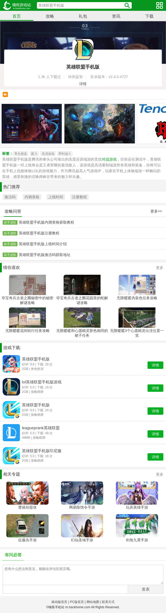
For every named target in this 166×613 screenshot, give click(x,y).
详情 (83, 84)
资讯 (116, 16)
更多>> (156, 211)
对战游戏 (109, 159)
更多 (159, 268)
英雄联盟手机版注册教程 (39, 233)
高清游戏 (48, 154)
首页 (16, 16)
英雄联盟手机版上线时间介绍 (43, 244)
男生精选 (20, 154)
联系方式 (108, 602)
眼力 (34, 154)
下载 (149, 16)
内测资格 (32, 197)
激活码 (10, 197)
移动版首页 (59, 602)
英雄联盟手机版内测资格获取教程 (46, 222)
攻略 (50, 16)
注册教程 (79, 197)
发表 (146, 589)
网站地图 (93, 602)
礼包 (83, 16)
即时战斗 (65, 154)
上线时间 (55, 197)
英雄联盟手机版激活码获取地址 (44, 255)
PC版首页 (77, 602)
